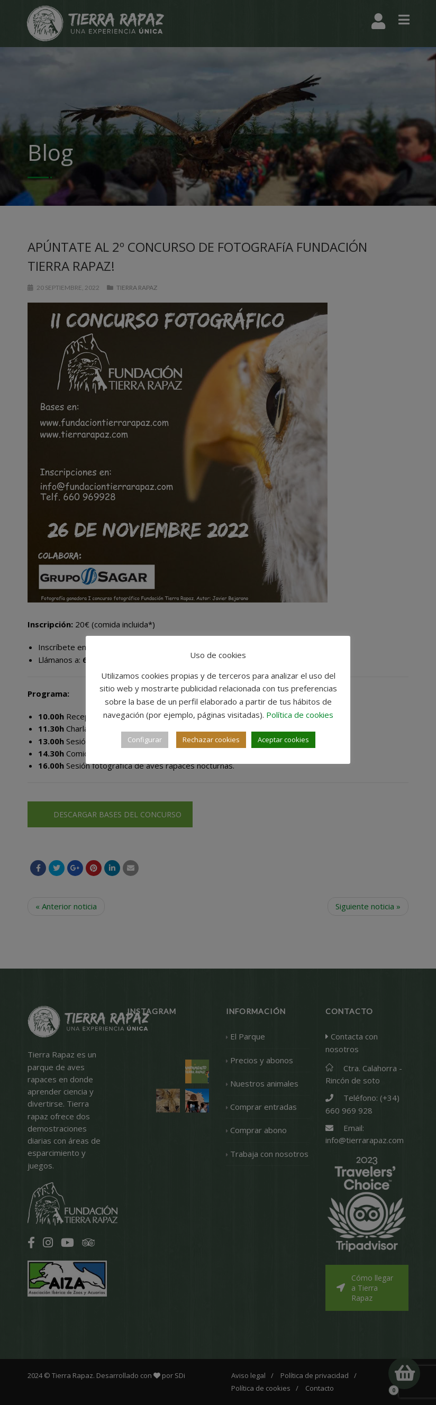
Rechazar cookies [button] (211, 739)
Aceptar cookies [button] (283, 739)
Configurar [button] (145, 739)
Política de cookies (299, 714)
